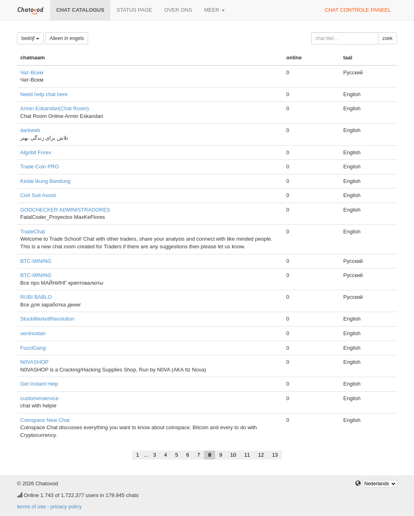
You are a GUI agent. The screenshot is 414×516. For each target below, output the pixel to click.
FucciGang (33, 348)
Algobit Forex (35, 152)
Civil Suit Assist (38, 195)
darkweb (30, 130)
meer (214, 10)
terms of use (31, 506)
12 (261, 455)
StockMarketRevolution (47, 319)
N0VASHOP (34, 362)
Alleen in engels (67, 38)
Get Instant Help (39, 384)
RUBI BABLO (36, 297)
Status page (134, 10)
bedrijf (30, 38)
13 (275, 455)
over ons (178, 10)
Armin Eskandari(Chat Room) (54, 108)
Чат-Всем (31, 72)
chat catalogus (80, 10)
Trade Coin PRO (39, 167)
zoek (387, 38)
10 (233, 455)
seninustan (33, 333)
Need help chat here (44, 94)
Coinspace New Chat (45, 420)
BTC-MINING (35, 261)
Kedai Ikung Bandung (45, 181)
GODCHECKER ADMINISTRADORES (65, 210)
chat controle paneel (358, 10)
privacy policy (66, 506)
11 (247, 455)
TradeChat (32, 232)
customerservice (39, 398)
